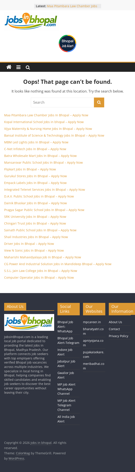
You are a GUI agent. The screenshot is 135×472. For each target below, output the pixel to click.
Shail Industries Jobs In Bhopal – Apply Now (36, 237)
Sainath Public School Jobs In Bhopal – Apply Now (40, 230)
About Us (115, 322)
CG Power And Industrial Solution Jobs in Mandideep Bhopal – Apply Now (57, 264)
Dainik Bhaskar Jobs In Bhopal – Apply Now (35, 203)
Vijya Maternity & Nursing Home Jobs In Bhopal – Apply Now (48, 129)
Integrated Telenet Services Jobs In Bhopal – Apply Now (44, 189)
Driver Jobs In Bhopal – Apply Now (29, 244)
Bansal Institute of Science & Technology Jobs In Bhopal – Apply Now (54, 135)
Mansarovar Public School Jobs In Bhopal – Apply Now (43, 162)
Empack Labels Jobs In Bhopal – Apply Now (35, 183)
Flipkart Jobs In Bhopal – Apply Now (30, 169)
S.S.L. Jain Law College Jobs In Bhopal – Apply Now (40, 271)
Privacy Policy (118, 336)
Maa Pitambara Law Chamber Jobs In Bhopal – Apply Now (72, 8)
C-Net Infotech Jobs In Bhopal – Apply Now (35, 149)
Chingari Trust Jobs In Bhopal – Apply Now (35, 223)
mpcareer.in (92, 322)
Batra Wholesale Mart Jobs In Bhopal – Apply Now (40, 156)
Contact (114, 329)
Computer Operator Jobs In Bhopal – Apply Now (39, 277)
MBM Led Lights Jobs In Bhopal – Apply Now (36, 142)
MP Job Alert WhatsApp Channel (66, 389)
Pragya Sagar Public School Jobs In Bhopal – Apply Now (44, 210)
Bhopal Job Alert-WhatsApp (65, 326)
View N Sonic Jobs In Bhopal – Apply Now (34, 250)
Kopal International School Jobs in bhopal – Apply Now (44, 122)
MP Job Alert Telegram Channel (66, 405)
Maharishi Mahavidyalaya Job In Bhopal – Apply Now (42, 257)
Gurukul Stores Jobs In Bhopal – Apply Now (35, 176)
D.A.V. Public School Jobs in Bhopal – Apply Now (39, 196)
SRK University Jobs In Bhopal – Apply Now (35, 217)
